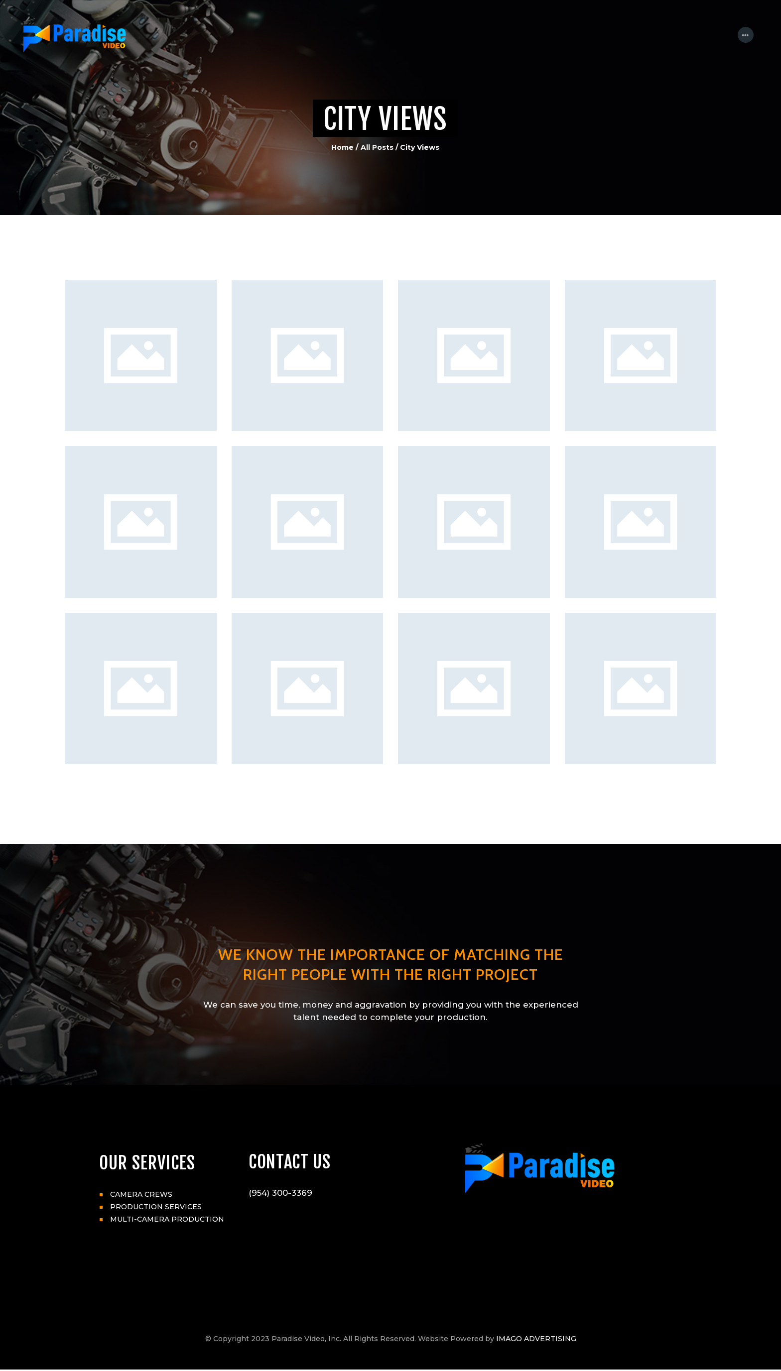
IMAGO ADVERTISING (536, 1340)
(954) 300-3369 (280, 1194)
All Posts (377, 147)
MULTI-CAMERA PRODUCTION (167, 1219)
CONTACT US (290, 1163)
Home (342, 147)
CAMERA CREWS (141, 1194)
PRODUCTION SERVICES (156, 1206)
